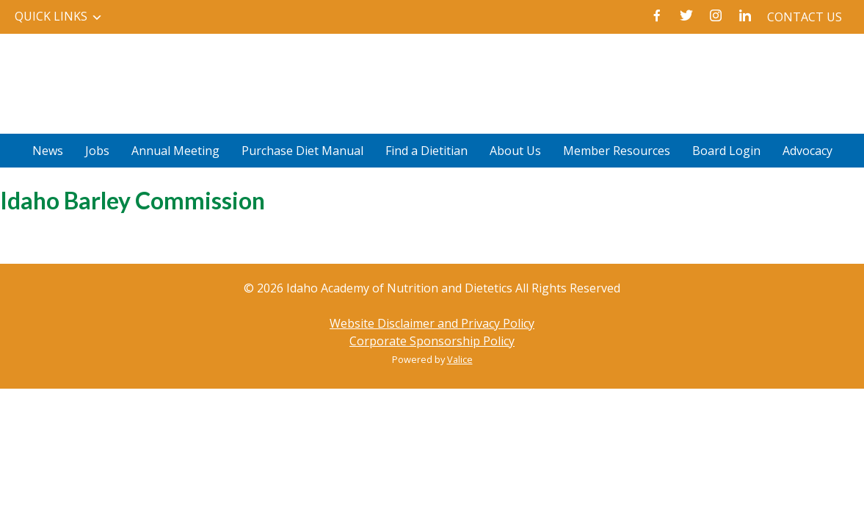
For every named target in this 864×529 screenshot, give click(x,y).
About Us (515, 151)
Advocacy (807, 151)
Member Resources (616, 151)
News (47, 151)
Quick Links (51, 16)
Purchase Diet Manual (302, 151)
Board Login (726, 151)
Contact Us (804, 17)
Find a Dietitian (426, 151)
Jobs (97, 151)
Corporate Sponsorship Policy (432, 341)
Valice (460, 359)
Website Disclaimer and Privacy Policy (432, 323)
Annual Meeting (175, 151)
